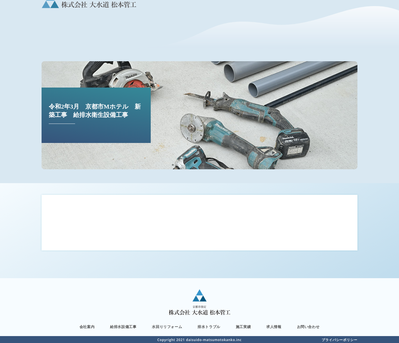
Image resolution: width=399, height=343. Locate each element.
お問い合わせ (308, 327)
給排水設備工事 (123, 327)
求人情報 (273, 327)
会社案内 (87, 327)
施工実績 (243, 327)
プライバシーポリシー (339, 340)
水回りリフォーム (167, 327)
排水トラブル (209, 327)
